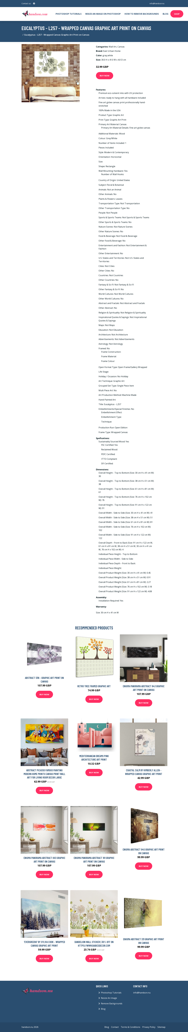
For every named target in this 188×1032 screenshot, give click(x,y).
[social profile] (34, 3)
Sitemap (161, 1027)
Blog (165, 13)
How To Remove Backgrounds (142, 13)
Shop (177, 14)
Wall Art (112, 46)
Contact (115, 1027)
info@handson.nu (157, 3)
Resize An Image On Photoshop (103, 13)
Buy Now (104, 75)
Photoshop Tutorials (68, 13)
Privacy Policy (148, 1027)
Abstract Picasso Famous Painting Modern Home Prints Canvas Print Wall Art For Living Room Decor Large (44, 774)
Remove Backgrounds (111, 1003)
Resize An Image (109, 998)
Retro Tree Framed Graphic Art (94, 686)
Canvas (121, 46)
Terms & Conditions (130, 1027)
